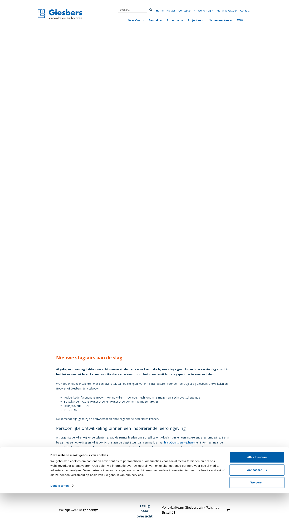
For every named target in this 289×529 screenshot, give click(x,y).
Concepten (185, 10)
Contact (244, 10)
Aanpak (153, 20)
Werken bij (204, 10)
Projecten (194, 20)
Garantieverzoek (227, 10)
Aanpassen (257, 505)
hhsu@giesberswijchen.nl (180, 442)
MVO (240, 20)
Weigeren (256, 518)
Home (160, 10)
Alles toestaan (257, 493)
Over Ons (134, 20)
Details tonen (59, 521)
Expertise (173, 20)
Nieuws (171, 10)
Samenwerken (219, 20)
